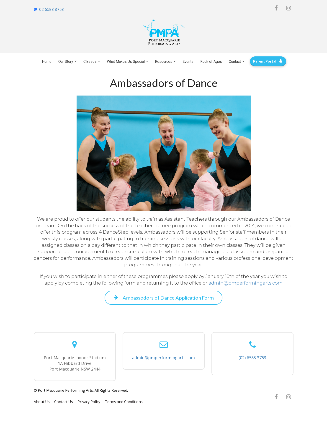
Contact (235, 61)
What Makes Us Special (126, 61)
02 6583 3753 (51, 9)
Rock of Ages (211, 61)
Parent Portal (267, 61)
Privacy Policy (88, 402)
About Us (42, 402)
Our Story (65, 61)
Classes (90, 61)
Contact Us (63, 402)
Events (188, 61)
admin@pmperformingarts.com (163, 357)
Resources (163, 61)
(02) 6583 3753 (252, 357)
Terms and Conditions (124, 402)
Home (46, 61)
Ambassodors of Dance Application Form (163, 298)
